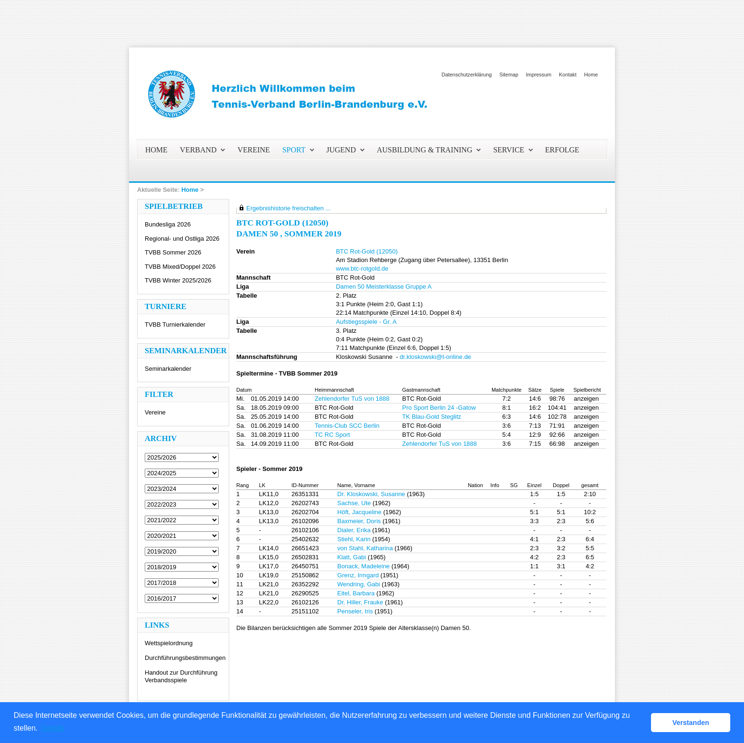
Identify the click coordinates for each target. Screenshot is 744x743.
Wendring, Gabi (358, 584)
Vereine (155, 412)
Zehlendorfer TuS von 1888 (352, 398)
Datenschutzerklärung (467, 74)
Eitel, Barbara (356, 593)
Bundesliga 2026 (168, 224)
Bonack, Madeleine (363, 566)
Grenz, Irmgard (358, 575)
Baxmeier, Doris (359, 521)
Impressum (538, 74)
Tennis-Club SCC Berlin (347, 425)
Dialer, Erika (354, 530)
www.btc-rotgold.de (362, 268)
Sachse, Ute (354, 503)
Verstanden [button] (690, 722)
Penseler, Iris (355, 611)
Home (591, 74)
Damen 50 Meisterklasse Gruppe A (384, 286)
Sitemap (508, 74)
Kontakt (568, 74)
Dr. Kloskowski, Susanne (371, 494)
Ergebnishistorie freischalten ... (288, 208)
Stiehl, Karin (354, 539)
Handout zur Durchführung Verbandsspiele (181, 676)
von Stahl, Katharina (365, 548)
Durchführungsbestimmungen (185, 657)
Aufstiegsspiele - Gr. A (366, 321)
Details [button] (53, 728)
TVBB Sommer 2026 (173, 252)
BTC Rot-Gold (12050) (367, 251)
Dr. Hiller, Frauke (360, 602)
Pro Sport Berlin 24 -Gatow (439, 407)
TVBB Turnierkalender (175, 324)
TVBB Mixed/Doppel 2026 (180, 266)
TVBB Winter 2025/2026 (178, 280)
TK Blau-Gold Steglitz (431, 416)
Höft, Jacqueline (359, 512)
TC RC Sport (332, 434)
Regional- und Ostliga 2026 (182, 238)
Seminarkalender (168, 368)
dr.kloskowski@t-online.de (435, 356)
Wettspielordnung (169, 643)
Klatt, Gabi (351, 557)
